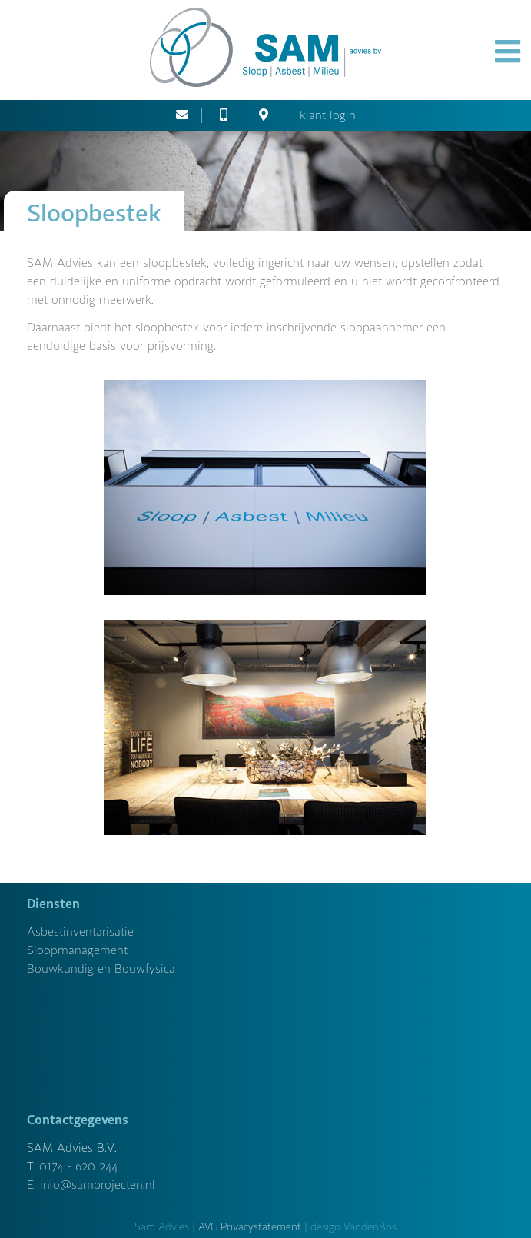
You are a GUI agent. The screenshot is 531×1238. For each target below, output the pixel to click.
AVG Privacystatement (249, 1226)
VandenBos (370, 1226)
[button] (507, 52)
